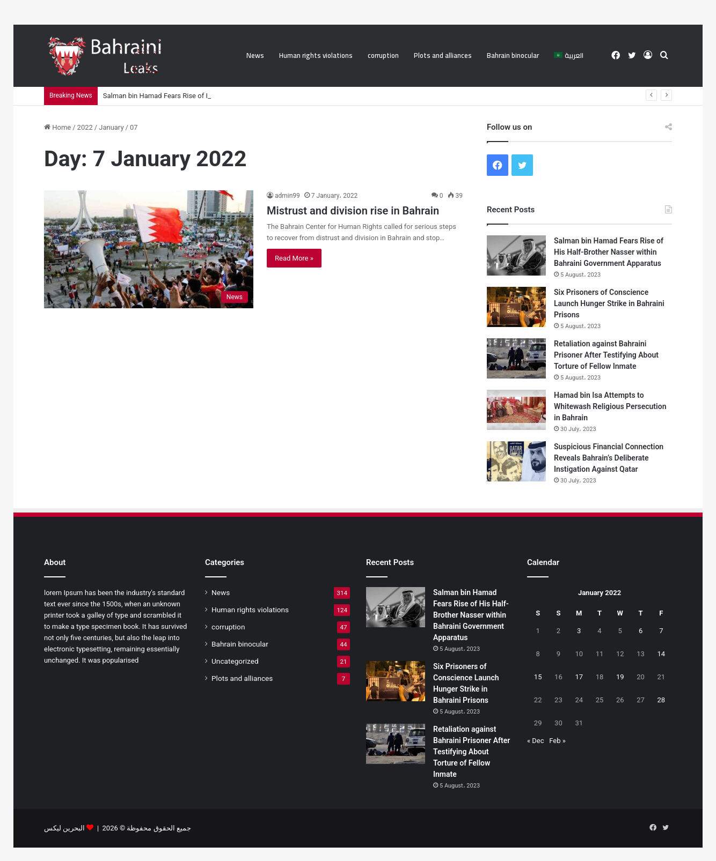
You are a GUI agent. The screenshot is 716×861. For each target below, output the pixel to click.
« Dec (535, 741)
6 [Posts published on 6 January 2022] (640, 631)
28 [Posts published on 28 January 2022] (661, 700)
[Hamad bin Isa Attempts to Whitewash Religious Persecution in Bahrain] (516, 410)
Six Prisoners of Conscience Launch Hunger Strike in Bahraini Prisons (609, 303)
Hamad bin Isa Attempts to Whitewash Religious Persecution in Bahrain (610, 406)
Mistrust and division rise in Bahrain (353, 210)
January (111, 127)
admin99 (287, 195)
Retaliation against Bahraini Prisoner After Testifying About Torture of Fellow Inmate (606, 354)
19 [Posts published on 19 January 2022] (620, 677)
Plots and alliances (443, 55)
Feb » (557, 741)
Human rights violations (316, 55)
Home (57, 127)
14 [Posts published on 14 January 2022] (661, 654)
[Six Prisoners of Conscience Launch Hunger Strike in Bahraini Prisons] (516, 307)
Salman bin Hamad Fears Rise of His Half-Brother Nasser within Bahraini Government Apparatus (608, 252)
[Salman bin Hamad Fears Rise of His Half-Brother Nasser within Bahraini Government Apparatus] (516, 255)
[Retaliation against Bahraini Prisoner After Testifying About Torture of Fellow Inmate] (516, 358)
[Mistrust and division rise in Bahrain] (148, 249)
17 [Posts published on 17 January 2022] (579, 677)
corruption (383, 55)
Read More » (294, 258)
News (255, 55)
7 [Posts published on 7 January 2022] (661, 631)
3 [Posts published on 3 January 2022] (579, 631)
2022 (85, 127)
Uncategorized (235, 661)
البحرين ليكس (64, 828)
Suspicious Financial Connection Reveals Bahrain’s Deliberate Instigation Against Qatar (608, 457)
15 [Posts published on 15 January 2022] (538, 677)
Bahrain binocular (513, 55)
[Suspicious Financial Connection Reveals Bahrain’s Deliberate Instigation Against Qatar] (516, 461)
